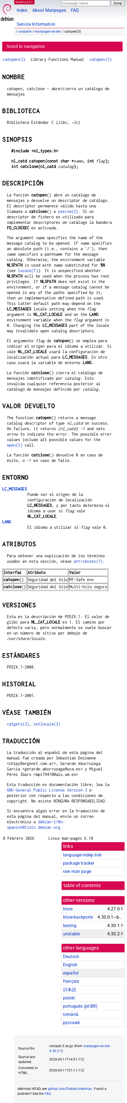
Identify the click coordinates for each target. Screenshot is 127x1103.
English (70, 964)
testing (69, 925)
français (71, 981)
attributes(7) (88, 561)
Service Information (36, 24)
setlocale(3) (46, 724)
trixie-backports (78, 917)
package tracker (78, 863)
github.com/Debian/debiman (70, 1089)
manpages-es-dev (47, 31)
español (71, 973)
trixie (68, 908)
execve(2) (68, 211)
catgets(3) (18, 724)
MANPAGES (24, 2)
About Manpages (49, 10)
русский (71, 1022)
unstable (24, 31)
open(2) (14, 445)
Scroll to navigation (26, 46)
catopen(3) (14, 59)
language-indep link (82, 855)
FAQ (75, 10)
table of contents (82, 885)
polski (69, 998)
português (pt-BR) (80, 1006)
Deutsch (71, 956)
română (70, 1014)
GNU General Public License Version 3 (47, 790)
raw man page (77, 871)
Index (22, 10)
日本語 (69, 989)
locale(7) (28, 270)
